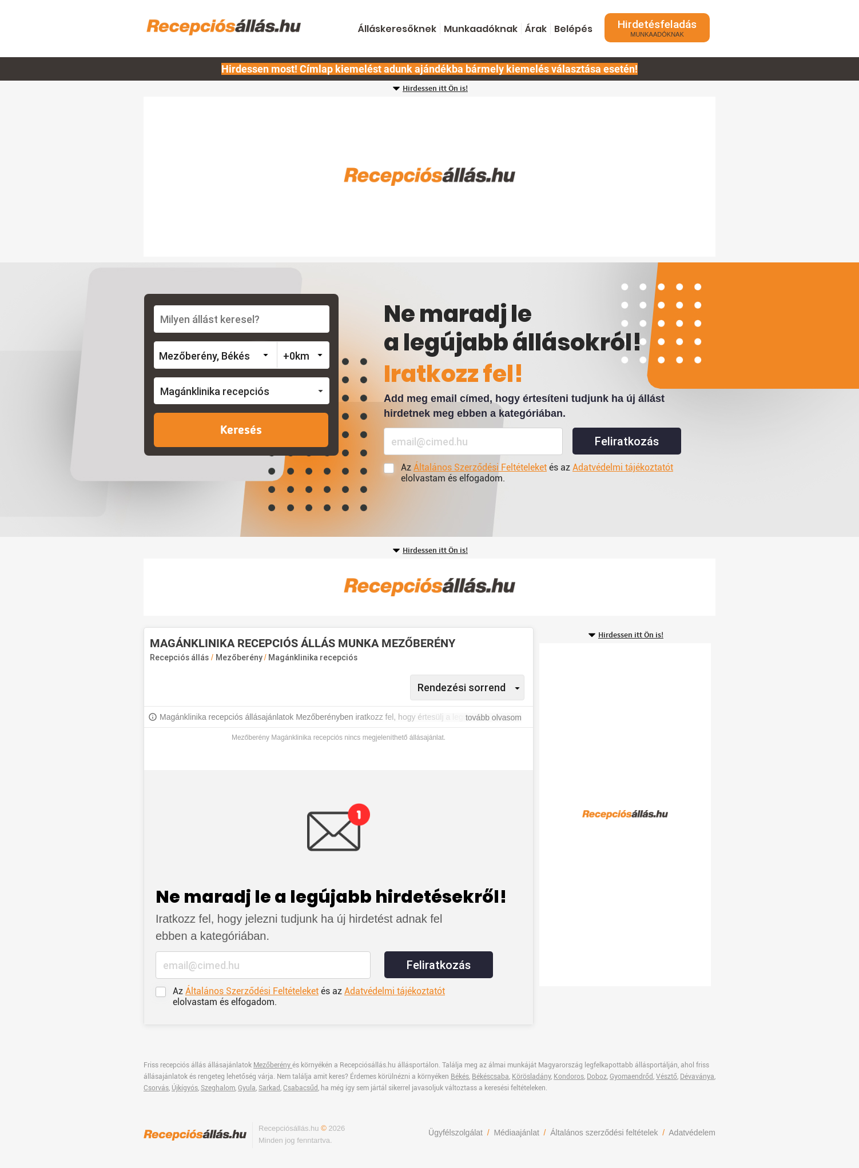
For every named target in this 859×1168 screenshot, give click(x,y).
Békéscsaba (490, 1077)
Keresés (241, 430)
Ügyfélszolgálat (455, 1132)
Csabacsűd (300, 1088)
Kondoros (569, 1077)
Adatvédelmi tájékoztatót (622, 467)
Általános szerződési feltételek (604, 1132)
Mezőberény (240, 657)
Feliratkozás (627, 441)
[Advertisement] (429, 177)
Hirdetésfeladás (657, 28)
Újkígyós (185, 1088)
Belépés (573, 28)
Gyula (247, 1088)
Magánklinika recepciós (312, 657)
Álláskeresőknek (397, 28)
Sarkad (269, 1088)
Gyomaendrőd (631, 1077)
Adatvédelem (692, 1132)
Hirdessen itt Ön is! (435, 88)
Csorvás (156, 1088)
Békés (460, 1077)
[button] (241, 390)
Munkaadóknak (481, 28)
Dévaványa (697, 1077)
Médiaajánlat (516, 1132)
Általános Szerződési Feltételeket (480, 467)
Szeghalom (218, 1088)
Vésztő (666, 1077)
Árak (536, 28)
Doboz (597, 1077)
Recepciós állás (179, 657)
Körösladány (531, 1077)
